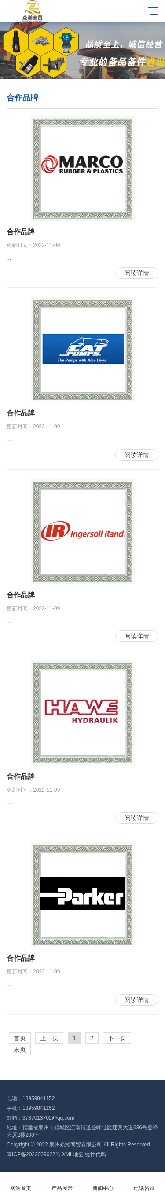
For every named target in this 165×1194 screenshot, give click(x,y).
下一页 (117, 1038)
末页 (20, 1049)
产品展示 (62, 1183)
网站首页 (20, 1183)
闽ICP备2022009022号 (34, 1154)
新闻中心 (103, 1183)
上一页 (49, 1038)
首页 (20, 1038)
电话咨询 (144, 1183)
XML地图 (73, 1154)
